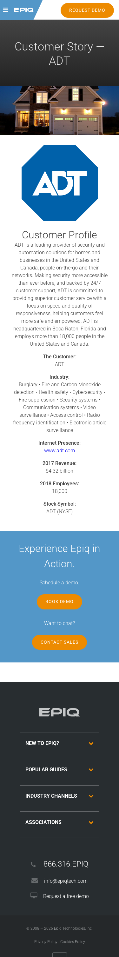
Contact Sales (59, 642)
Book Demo (59, 601)
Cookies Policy (72, 942)
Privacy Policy (45, 942)
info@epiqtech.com (66, 881)
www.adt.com (59, 451)
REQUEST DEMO (87, 10)
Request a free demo (66, 896)
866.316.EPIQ (65, 864)
